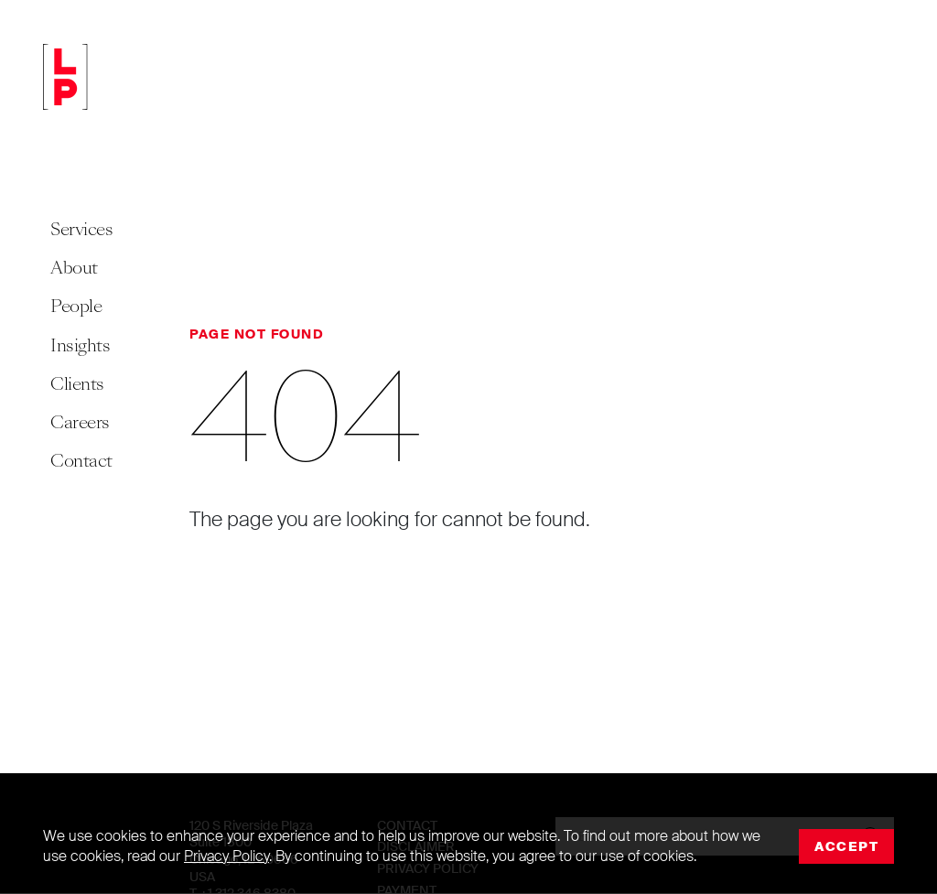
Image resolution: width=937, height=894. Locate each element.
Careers (80, 422)
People (76, 306)
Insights (80, 345)
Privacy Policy (226, 856)
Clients (77, 384)
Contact (81, 460)
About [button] (74, 267)
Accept (846, 846)
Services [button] (81, 229)
